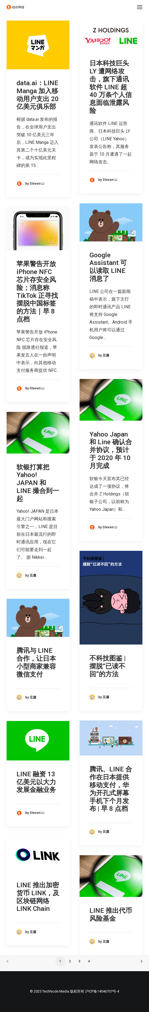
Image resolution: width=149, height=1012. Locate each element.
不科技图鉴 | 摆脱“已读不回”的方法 (107, 666)
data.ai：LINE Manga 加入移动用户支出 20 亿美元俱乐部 (37, 94)
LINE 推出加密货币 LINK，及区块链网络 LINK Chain (37, 897)
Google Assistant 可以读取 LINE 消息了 (108, 267)
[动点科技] (15, 7)
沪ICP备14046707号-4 (102, 991)
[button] (139, 7)
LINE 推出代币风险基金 (110, 914)
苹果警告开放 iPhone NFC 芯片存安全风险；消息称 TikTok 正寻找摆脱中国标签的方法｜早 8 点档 (37, 291)
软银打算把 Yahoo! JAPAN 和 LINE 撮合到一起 (37, 483)
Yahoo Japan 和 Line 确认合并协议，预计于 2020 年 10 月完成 (110, 450)
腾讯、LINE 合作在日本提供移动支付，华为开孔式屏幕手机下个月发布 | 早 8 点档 (110, 789)
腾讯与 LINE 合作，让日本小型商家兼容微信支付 (36, 662)
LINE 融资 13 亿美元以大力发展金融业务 (36, 782)
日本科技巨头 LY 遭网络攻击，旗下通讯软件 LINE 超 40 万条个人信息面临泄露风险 (110, 87)
